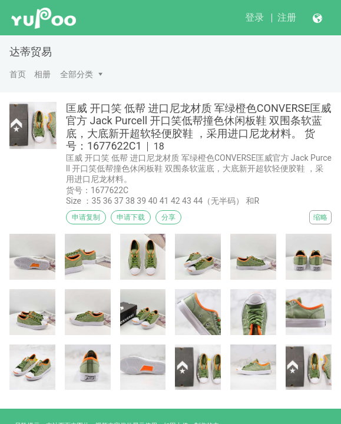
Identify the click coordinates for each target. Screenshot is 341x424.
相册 (42, 74)
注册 (286, 17)
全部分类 (76, 74)
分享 (168, 217)
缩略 (320, 217)
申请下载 (131, 217)
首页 (17, 74)
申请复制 (86, 217)
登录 (254, 17)
